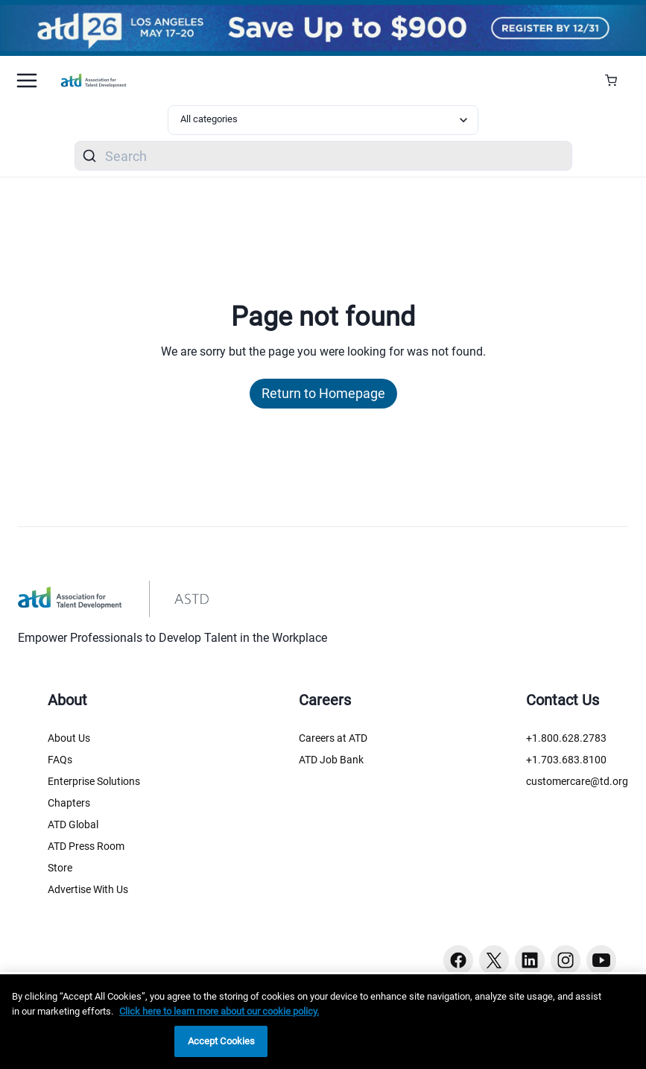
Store (60, 868)
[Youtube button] (601, 960)
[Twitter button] (494, 960)
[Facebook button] (458, 960)
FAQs (60, 760)
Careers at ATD (333, 738)
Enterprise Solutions (94, 781)
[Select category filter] (323, 120)
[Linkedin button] (530, 960)
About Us (69, 738)
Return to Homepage (323, 393)
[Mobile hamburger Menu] (27, 80)
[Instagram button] (565, 960)
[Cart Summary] (616, 80)
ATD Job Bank (331, 760)
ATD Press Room (86, 846)
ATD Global (73, 824)
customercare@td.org (577, 781)
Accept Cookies (222, 1041)
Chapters (69, 803)
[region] (323, 1021)
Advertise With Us (88, 889)
